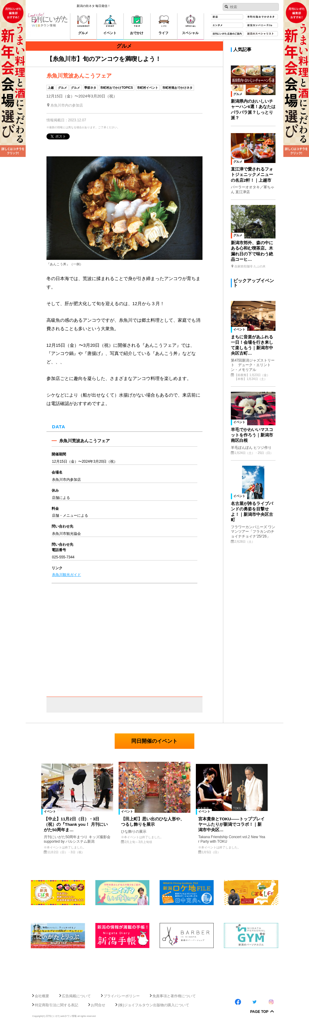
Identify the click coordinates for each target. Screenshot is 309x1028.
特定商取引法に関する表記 (56, 1005)
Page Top (259, 1012)
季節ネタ (90, 87)
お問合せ (98, 1005)
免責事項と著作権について (174, 996)
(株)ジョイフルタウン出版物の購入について (153, 1005)
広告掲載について (76, 996)
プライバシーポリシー (122, 996)
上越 (51, 87)
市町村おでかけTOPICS (116, 87)
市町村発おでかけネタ (177, 87)
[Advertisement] (154, 968)
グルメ (62, 87)
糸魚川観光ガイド (66, 575)
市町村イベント (147, 87)
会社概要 (42, 996)
